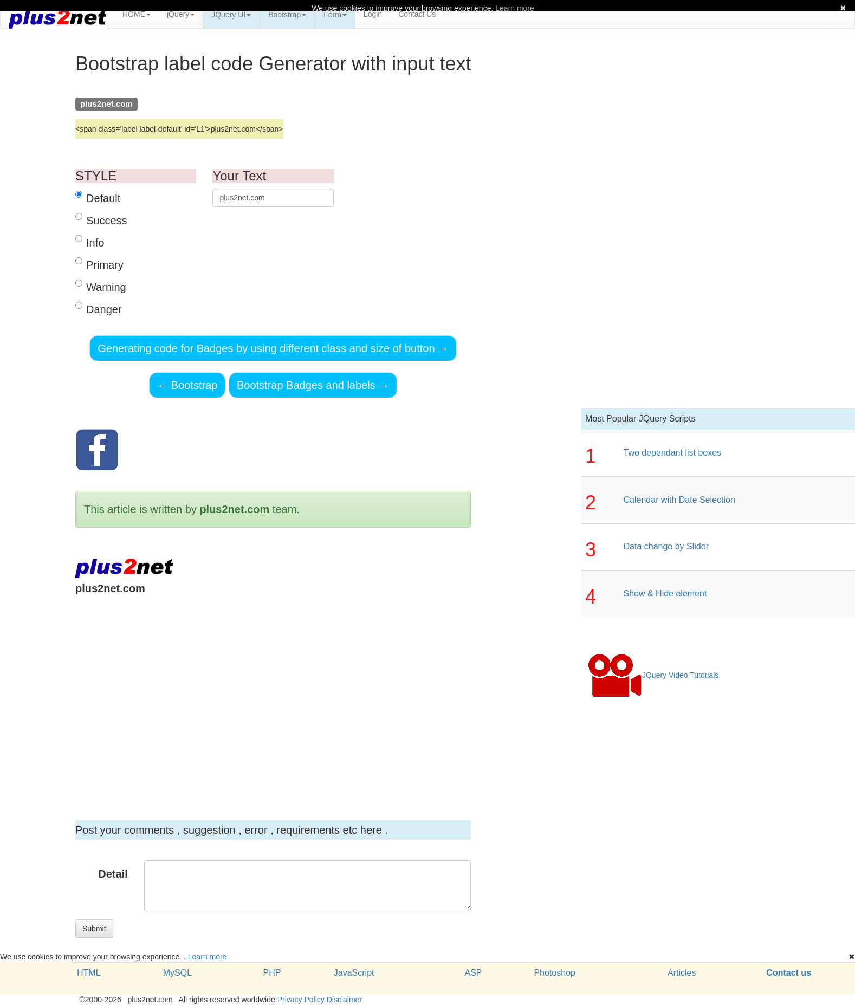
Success (101, 219)
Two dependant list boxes (673, 452)
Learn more (207, 956)
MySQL (177, 972)
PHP (272, 972)
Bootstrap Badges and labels (313, 385)
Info (89, 242)
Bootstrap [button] (287, 14)
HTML (89, 972)
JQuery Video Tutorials (653, 675)
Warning (100, 286)
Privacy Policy (301, 999)
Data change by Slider (666, 546)
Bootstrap (187, 385)
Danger (98, 308)
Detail (112, 874)
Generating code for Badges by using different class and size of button (273, 348)
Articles (682, 972)
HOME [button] (136, 14)
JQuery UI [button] (231, 14)
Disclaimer (344, 999)
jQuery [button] (181, 14)
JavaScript (354, 972)
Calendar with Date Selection (679, 499)
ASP (473, 972)
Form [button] (335, 14)
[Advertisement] (273, 693)
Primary (99, 264)
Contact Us (417, 14)
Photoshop (554, 972)
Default (97, 197)
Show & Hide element (665, 593)
